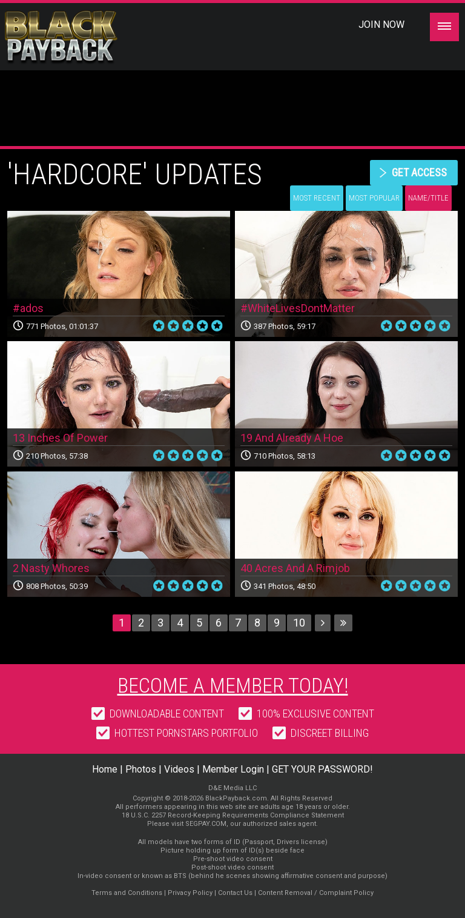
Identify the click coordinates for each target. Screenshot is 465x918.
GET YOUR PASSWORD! (322, 769)
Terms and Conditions (126, 893)
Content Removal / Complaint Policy (316, 893)
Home (104, 769)
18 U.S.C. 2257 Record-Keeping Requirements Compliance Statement (233, 815)
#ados (28, 308)
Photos (140, 769)
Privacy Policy (190, 893)
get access (419, 172)
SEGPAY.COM (205, 824)
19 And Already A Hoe (291, 437)
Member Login (233, 769)
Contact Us (235, 893)
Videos (179, 769)
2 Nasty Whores (51, 568)
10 (299, 622)
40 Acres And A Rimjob (295, 568)
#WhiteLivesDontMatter (297, 308)
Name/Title (428, 197)
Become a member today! (232, 685)
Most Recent (316, 197)
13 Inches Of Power (60, 437)
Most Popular (374, 197)
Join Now (381, 24)
